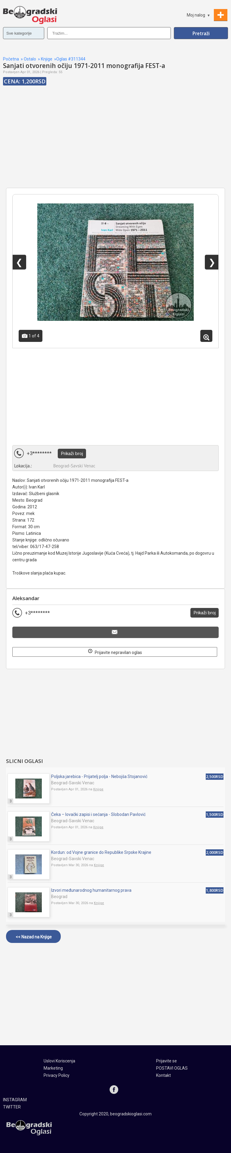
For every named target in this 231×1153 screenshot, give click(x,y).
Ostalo (30, 59)
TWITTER (12, 1107)
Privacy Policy (56, 1075)
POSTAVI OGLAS (172, 1068)
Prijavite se (166, 1060)
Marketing (53, 1068)
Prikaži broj (72, 453)
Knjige (46, 59)
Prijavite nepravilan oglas (115, 651)
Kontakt (163, 1075)
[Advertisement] (115, 144)
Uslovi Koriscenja (59, 1060)
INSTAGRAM (15, 1099)
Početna (11, 59)
